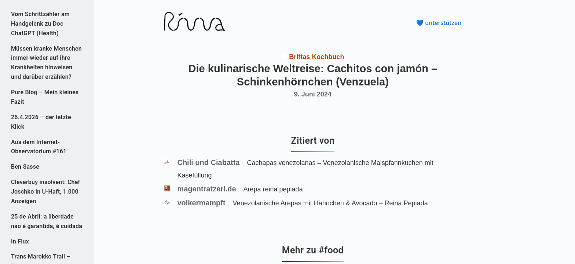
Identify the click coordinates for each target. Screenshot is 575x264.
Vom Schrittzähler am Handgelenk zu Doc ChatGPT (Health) (40, 24)
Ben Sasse (25, 166)
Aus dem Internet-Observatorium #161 (39, 147)
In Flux (20, 241)
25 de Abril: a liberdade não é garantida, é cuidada (46, 221)
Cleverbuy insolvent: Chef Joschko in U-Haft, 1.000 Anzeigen (45, 192)
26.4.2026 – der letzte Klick (41, 122)
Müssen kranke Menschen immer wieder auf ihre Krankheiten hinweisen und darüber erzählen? (46, 63)
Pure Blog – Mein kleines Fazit (45, 97)
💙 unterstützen (438, 23)
